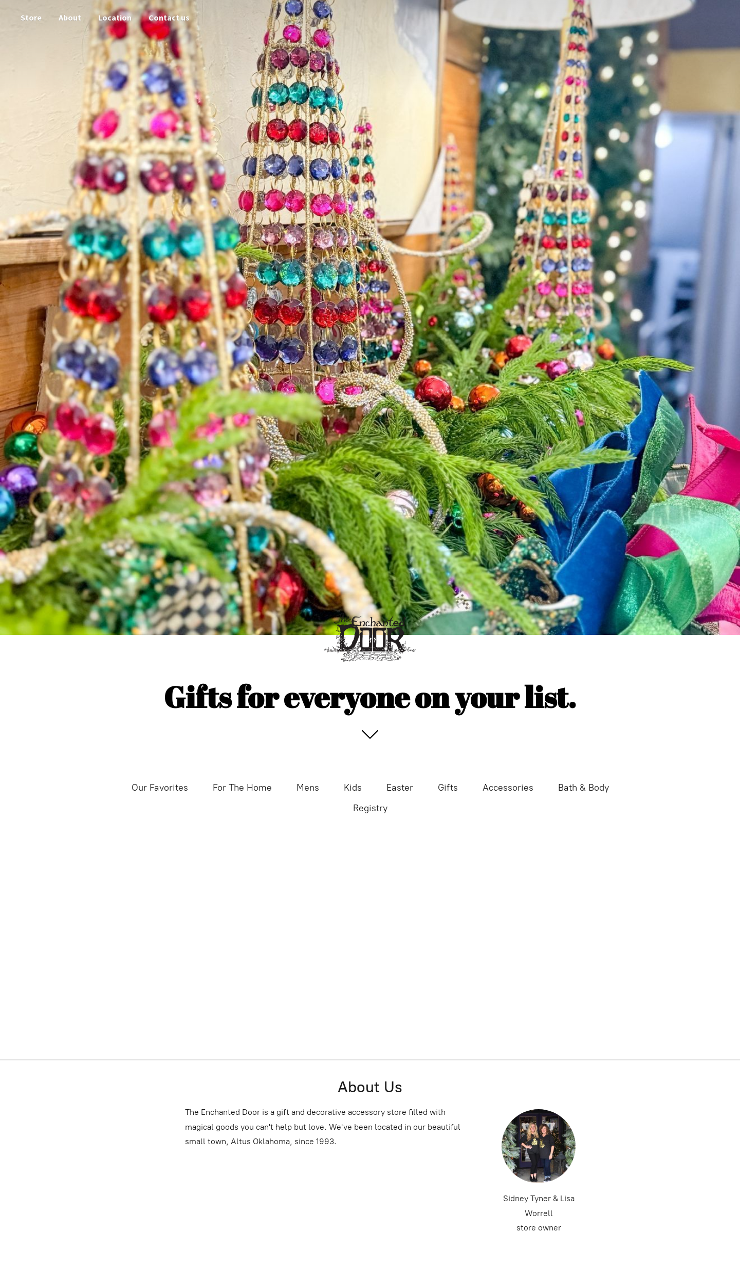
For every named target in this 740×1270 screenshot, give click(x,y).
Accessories (508, 787)
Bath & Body (583, 787)
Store (31, 17)
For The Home (242, 787)
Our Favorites (160, 787)
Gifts (448, 787)
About (70, 17)
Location (115, 17)
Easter (399, 787)
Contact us (169, 17)
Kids (353, 787)
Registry (370, 808)
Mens (308, 787)
